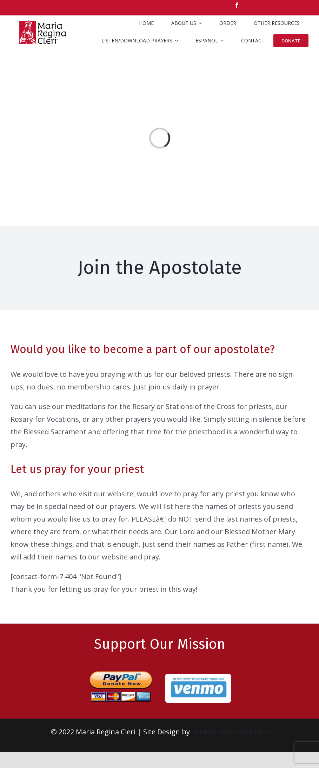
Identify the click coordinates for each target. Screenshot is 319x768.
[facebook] (237, 5)
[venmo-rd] (198, 677)
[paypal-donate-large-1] (121, 668)
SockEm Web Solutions (230, 731)
